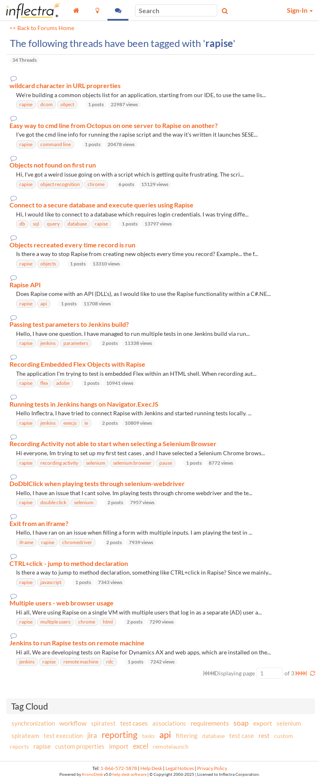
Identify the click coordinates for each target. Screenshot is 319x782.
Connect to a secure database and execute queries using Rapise (101, 205)
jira (92, 735)
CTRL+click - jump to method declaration (68, 563)
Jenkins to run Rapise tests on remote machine (76, 643)
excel (140, 746)
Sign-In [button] (300, 10)
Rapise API (25, 285)
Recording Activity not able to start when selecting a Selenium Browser (113, 443)
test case (241, 735)
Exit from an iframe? (38, 523)
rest (264, 735)
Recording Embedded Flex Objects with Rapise (77, 364)
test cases (134, 723)
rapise (42, 746)
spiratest (103, 723)
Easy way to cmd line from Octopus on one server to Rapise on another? (113, 125)
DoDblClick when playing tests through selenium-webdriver (97, 483)
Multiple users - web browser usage (61, 603)
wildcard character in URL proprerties (65, 85)
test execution (63, 735)
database (213, 735)
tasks (148, 735)
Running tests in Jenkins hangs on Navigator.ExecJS (83, 404)
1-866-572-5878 (118, 768)
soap (241, 722)
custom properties (80, 746)
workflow (72, 723)
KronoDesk (92, 774)
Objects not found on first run (52, 165)
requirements (210, 723)
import (118, 746)
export (262, 723)
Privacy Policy (212, 768)
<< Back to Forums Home (41, 28)
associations (169, 723)
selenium (289, 723)
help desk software (129, 774)
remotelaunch (171, 746)
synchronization (33, 723)
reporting (119, 734)
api (165, 734)
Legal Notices (179, 768)
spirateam (25, 735)
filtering (187, 735)
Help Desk (151, 768)
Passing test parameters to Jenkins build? (69, 324)
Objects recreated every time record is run (72, 245)
